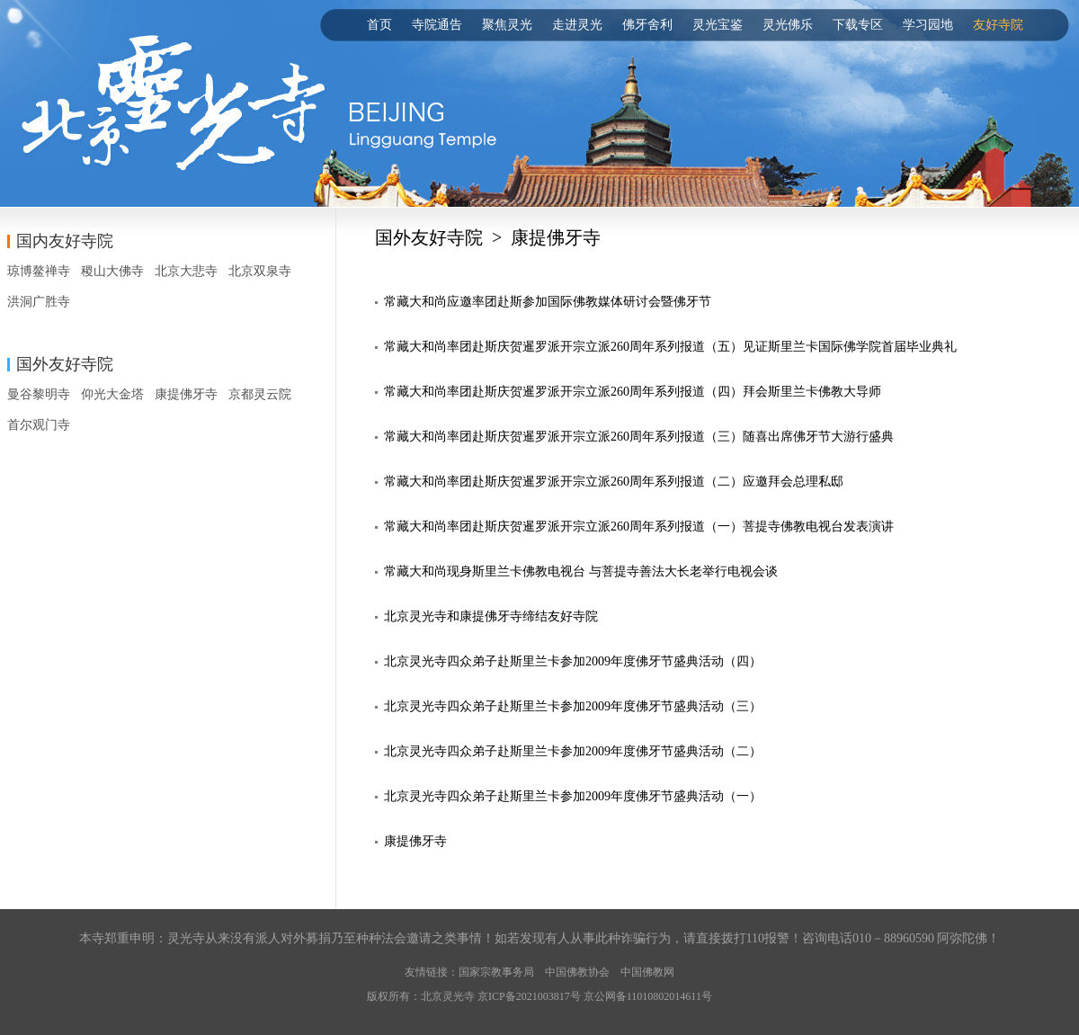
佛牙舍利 (647, 24)
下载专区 (858, 24)
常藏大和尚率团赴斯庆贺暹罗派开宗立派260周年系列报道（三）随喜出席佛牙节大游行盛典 (639, 436)
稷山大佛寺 (112, 271)
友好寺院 (998, 24)
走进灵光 (577, 24)
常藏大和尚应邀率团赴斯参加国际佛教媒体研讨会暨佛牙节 (547, 301)
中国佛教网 (647, 972)
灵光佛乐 (787, 24)
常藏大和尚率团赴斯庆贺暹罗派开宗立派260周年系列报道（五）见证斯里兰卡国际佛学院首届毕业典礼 (670, 346)
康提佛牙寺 (186, 394)
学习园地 (928, 24)
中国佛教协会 (577, 972)
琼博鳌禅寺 (38, 271)
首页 (379, 24)
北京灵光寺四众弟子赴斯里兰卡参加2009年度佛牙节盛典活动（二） (573, 751)
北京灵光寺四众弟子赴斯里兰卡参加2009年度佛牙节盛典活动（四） (573, 661)
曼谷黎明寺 (38, 394)
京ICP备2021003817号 (529, 996)
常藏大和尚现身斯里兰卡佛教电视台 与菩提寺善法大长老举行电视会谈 (581, 571)
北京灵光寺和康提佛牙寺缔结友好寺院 (491, 616)
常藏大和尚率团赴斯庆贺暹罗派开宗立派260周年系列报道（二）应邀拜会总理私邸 (613, 481)
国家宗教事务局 (496, 972)
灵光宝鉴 (717, 24)
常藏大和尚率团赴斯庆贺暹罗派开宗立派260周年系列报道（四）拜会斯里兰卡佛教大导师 (632, 391)
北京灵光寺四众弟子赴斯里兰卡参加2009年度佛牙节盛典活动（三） (573, 706)
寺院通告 (437, 24)
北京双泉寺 (259, 271)
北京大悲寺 (186, 271)
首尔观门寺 (38, 425)
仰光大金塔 (112, 394)
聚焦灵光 (507, 24)
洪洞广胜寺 (38, 301)
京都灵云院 (259, 394)
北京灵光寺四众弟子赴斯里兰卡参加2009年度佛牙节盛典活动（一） (573, 796)
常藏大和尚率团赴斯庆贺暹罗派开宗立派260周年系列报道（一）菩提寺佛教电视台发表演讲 (639, 526)
